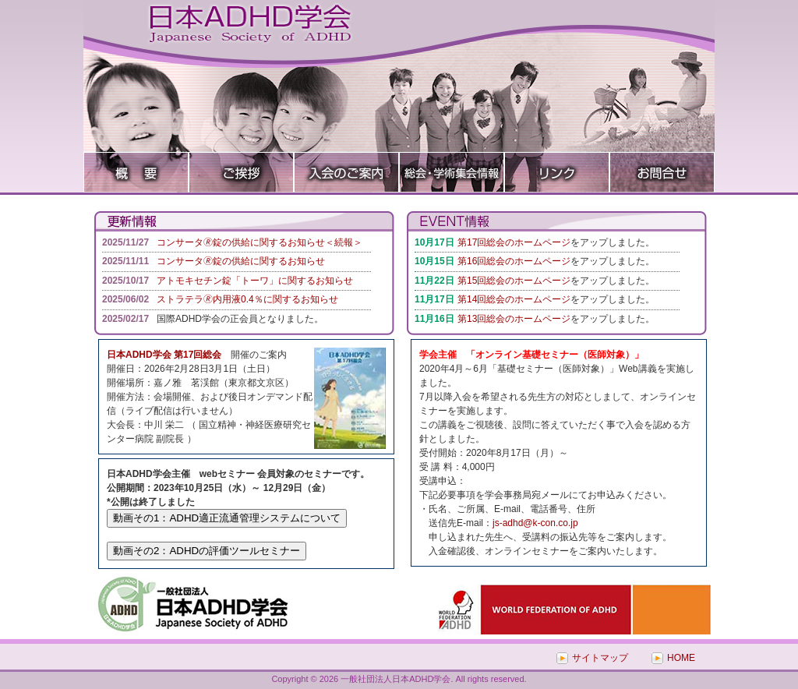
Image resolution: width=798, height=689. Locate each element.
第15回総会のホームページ (513, 280)
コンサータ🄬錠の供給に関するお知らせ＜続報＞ (259, 242)
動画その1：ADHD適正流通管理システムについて (227, 518)
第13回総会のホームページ (513, 318)
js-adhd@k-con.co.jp (535, 523)
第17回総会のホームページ (513, 242)
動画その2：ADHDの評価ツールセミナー (206, 550)
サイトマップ (600, 657)
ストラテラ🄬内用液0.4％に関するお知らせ (247, 299)
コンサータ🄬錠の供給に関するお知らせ (241, 261)
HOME (681, 657)
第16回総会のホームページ (513, 261)
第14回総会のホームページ (513, 299)
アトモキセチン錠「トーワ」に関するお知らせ (255, 280)
